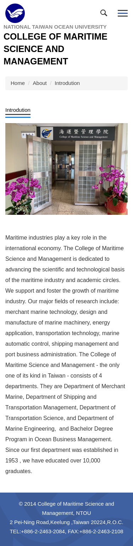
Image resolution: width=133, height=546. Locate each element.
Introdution (67, 83)
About (40, 83)
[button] (105, 14)
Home (18, 83)
